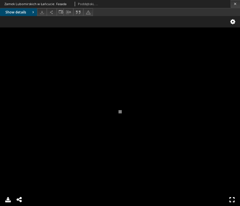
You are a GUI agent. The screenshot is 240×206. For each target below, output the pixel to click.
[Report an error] (88, 12)
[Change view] (60, 12)
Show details (20, 12)
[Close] (235, 4)
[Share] (52, 12)
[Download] (42, 12)
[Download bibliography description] (68, 12)
